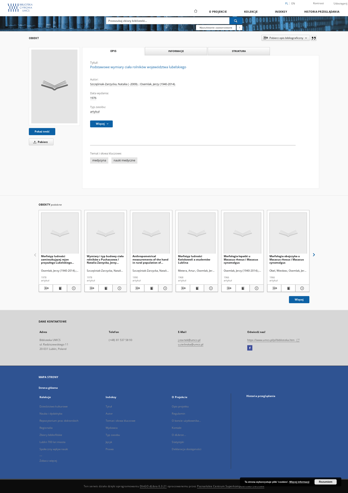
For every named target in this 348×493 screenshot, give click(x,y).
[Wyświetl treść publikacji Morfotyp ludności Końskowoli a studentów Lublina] (197, 288)
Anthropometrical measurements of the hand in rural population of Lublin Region (150, 259)
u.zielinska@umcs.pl (190, 344)
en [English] (293, 3)
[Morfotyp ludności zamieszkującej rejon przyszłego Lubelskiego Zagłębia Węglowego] (59, 233)
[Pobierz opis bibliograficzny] (46, 288)
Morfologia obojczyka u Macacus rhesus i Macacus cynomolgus (286, 259)
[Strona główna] (195, 11)
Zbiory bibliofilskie (51, 435)
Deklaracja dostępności (186, 449)
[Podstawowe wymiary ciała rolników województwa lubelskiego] (54, 86)
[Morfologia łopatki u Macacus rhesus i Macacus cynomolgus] (242, 233)
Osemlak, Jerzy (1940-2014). (158, 84)
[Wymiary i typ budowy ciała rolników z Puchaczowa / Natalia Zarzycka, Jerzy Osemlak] (105, 233)
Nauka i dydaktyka (51, 413)
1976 (93, 98)
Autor (109, 413)
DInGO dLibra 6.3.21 (153, 486)
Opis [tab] (113, 51)
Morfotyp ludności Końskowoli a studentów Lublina (194, 259)
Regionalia (46, 428)
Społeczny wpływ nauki (54, 449)
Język (109, 442)
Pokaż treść (42, 131)
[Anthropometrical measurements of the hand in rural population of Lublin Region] (151, 233)
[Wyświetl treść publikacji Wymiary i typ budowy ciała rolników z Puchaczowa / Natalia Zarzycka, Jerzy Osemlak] (105, 288)
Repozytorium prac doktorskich (59, 421)
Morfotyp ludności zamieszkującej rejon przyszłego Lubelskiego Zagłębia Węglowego (56, 259)
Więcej (299, 299)
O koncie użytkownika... (186, 421)
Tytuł (109, 406)
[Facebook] (249, 348)
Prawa (110, 449)
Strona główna (48, 388)
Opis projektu (180, 406)
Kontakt (176, 428)
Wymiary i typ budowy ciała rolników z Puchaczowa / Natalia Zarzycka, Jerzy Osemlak (105, 259)
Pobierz (40, 141)
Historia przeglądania (321, 12)
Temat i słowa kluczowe (120, 421)
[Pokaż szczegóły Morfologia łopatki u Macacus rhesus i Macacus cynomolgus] (256, 288)
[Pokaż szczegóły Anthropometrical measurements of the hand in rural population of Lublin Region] (164, 288)
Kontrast (318, 3)
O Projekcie (218, 12)
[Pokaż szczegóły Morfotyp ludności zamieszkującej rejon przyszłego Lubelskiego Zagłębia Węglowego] (73, 288)
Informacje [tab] (176, 51)
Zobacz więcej (48, 461)
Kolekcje (251, 12)
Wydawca (112, 428)
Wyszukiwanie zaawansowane (216, 27)
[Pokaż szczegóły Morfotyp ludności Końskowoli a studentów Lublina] (210, 288)
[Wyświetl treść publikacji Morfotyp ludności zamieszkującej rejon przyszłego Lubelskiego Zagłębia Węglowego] (60, 288)
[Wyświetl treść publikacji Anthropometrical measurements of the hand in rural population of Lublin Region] (151, 288)
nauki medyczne (124, 160)
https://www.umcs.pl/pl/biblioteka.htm (273, 340)
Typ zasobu (113, 435)
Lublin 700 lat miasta (53, 442)
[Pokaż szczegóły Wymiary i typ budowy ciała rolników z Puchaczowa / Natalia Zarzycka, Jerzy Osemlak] (119, 288)
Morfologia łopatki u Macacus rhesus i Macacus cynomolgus (241, 259)
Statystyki (178, 442)
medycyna (99, 160)
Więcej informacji (299, 482)
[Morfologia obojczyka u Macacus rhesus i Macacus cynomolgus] (288, 233)
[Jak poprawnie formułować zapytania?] (239, 27)
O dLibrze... (179, 435)
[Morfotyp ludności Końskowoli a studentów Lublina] (196, 233)
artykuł (94, 112)
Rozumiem (325, 481)
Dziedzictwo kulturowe (54, 406)
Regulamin (178, 413)
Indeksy (281, 12)
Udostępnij (341, 3)
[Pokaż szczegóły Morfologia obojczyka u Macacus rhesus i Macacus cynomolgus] (301, 288)
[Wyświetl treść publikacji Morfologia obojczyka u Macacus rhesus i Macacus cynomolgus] (288, 288)
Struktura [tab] (239, 51)
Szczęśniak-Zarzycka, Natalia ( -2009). (114, 84)
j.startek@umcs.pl (189, 340)
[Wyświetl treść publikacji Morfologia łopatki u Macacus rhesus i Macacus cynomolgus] (242, 288)
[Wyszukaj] (235, 20)
